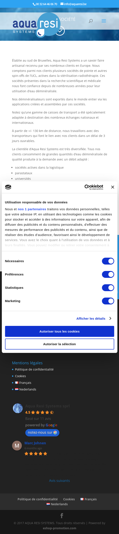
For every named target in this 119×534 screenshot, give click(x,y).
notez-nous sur (42, 432)
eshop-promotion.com (59, 528)
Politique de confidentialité (34, 369)
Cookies (20, 376)
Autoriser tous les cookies (59, 331)
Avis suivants (59, 480)
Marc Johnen (35, 443)
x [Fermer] (118, 236)
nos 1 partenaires (32, 209)
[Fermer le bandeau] (112, 187)
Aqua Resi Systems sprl (47, 405)
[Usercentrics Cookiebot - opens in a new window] (84, 187)
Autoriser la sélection (59, 344)
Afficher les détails (90, 318)
